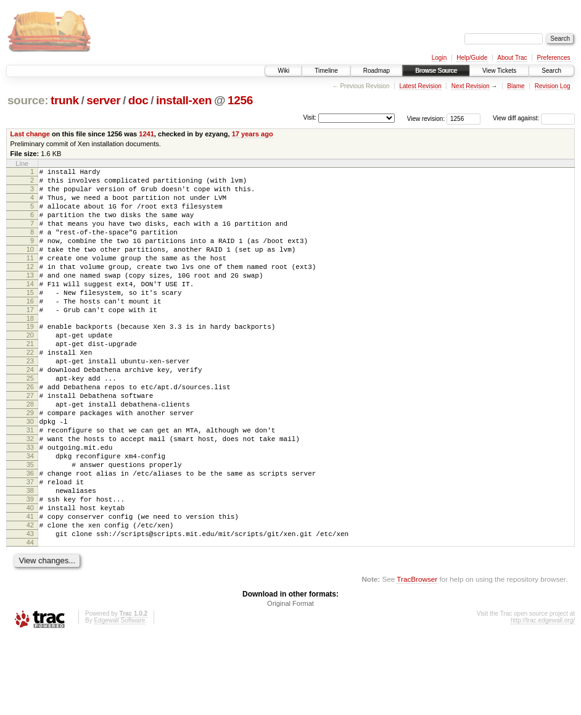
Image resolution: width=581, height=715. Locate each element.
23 (30, 399)
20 (30, 368)
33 (30, 504)
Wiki (283, 70)
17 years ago (252, 134)
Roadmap (376, 70)
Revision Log (553, 86)
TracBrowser (417, 657)
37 (30, 546)
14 (30, 308)
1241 (146, 134)
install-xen (184, 100)
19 (30, 358)
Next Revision (470, 86)
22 (30, 389)
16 (30, 329)
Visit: (309, 117)
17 (30, 339)
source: (27, 100)
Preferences (554, 57)
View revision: (426, 118)
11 (30, 276)
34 (30, 515)
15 (30, 318)
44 (30, 620)
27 (30, 441)
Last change (30, 134)
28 (30, 452)
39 (30, 567)
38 (30, 557)
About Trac (512, 57)
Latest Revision (420, 86)
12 (30, 287)
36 (30, 536)
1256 (240, 100)
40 (30, 578)
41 (30, 588)
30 (30, 473)
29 (30, 462)
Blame (515, 86)
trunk (65, 100)
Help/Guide (471, 57)
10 (30, 266)
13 (30, 297)
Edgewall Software (119, 698)
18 (30, 349)
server (103, 100)
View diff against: (534, 118)
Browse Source (436, 70)
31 (30, 483)
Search (551, 70)
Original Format (290, 681)
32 (30, 494)
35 (30, 525)
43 (30, 609)
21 (30, 378)
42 (30, 599)
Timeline (326, 70)
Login (439, 57)
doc (138, 100)
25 (30, 420)
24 (30, 410)
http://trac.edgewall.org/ (543, 698)
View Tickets (499, 70)
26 (30, 431)
